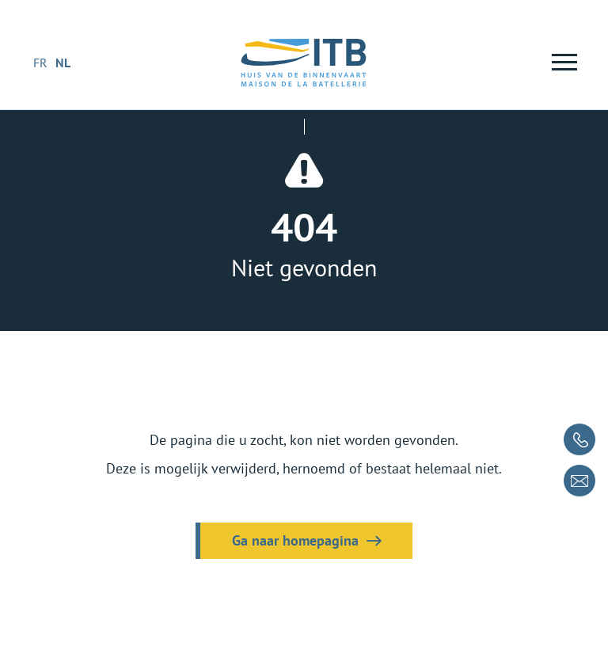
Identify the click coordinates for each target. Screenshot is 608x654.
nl (62, 62)
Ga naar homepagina (295, 540)
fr (40, 62)
